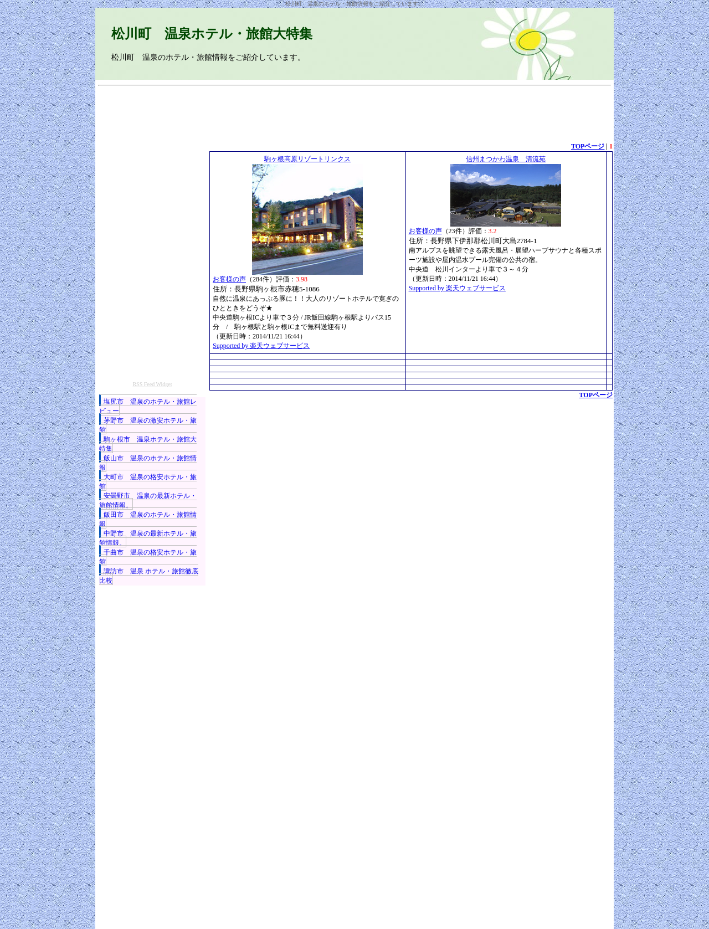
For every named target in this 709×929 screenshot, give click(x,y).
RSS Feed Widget (152, 384)
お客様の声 (229, 279)
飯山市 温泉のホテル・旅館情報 (148, 462)
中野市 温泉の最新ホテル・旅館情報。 (148, 538)
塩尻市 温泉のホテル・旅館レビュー (148, 406)
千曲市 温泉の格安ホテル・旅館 (148, 557)
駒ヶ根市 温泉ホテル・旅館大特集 (148, 444)
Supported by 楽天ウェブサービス (261, 346)
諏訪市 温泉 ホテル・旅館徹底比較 (148, 575)
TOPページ (587, 146)
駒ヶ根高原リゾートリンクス (307, 159)
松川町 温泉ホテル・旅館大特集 (211, 34)
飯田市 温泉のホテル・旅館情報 (148, 519)
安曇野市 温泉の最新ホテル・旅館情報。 (148, 500)
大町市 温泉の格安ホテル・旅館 (148, 481)
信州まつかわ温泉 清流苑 (506, 159)
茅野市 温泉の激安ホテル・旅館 (148, 425)
